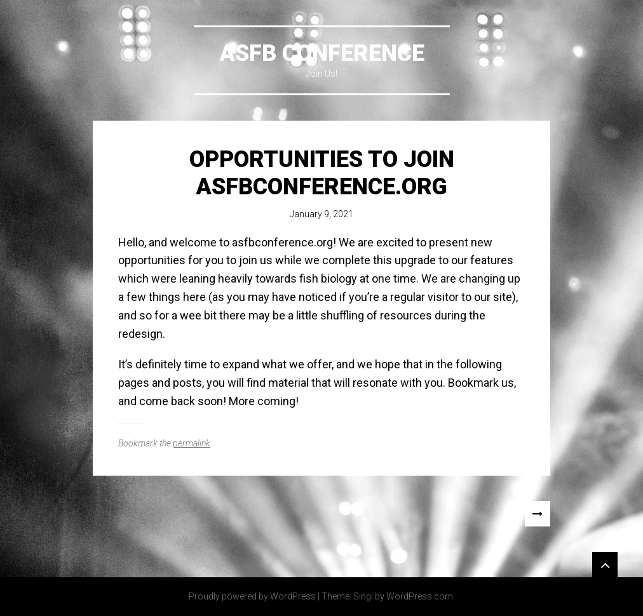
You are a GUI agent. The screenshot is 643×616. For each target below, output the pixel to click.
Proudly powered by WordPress (252, 596)
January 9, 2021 (321, 214)
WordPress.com (419, 596)
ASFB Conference (321, 53)
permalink (191, 443)
